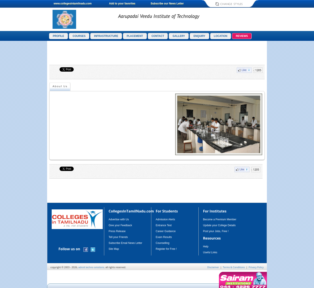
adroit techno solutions (91, 267)
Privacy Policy (256, 267)
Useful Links (210, 252)
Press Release (117, 231)
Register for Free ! (166, 248)
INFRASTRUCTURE (106, 36)
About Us (60, 86)
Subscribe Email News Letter (125, 243)
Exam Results (164, 237)
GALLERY (178, 36)
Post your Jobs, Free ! (216, 231)
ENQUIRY (199, 36)
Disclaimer (213, 267)
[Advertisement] (285, 108)
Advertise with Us (119, 219)
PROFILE (58, 36)
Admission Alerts (165, 219)
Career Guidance (166, 231)
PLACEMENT (135, 36)
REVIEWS (242, 36)
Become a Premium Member (219, 219)
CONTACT (158, 36)
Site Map (114, 248)
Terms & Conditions (234, 267)
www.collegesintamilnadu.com (73, 3)
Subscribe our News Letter (167, 3)
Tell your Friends (118, 237)
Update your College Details (219, 225)
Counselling (162, 243)
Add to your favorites (122, 3)
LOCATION (220, 36)
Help (205, 246)
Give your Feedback (120, 225)
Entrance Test (164, 225)
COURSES (79, 36)
